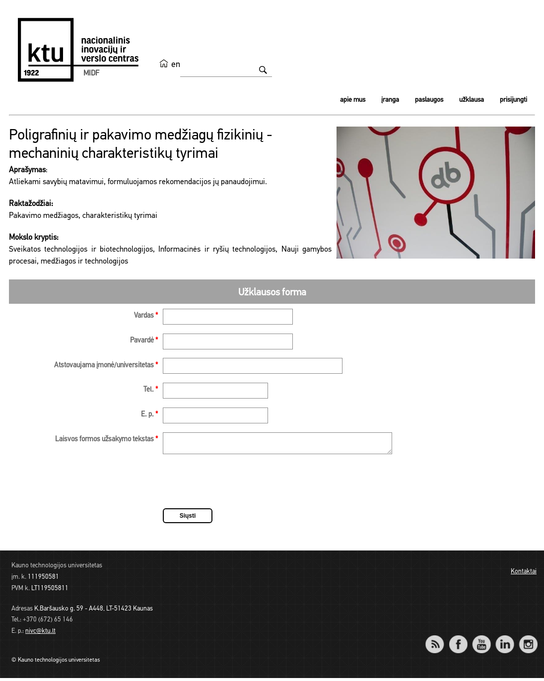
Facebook (458, 640)
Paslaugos (429, 100)
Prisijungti (513, 100)
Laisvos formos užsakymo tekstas (106, 439)
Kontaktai (524, 574)
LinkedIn (504, 640)
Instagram (528, 640)
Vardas (146, 316)
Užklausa (471, 100)
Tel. (150, 390)
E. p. (149, 414)
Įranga (390, 100)
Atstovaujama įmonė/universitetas (106, 365)
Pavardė (144, 340)
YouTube (481, 640)
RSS (438, 640)
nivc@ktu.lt (40, 634)
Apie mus (352, 100)
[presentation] (238, 486)
